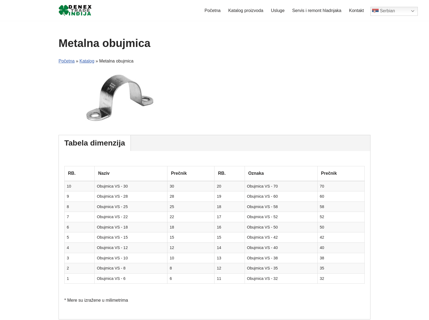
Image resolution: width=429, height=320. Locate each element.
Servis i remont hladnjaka (316, 10)
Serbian (383, 11)
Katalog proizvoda (245, 10)
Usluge (278, 10)
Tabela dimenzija (94, 143)
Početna (212, 10)
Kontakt (356, 10)
